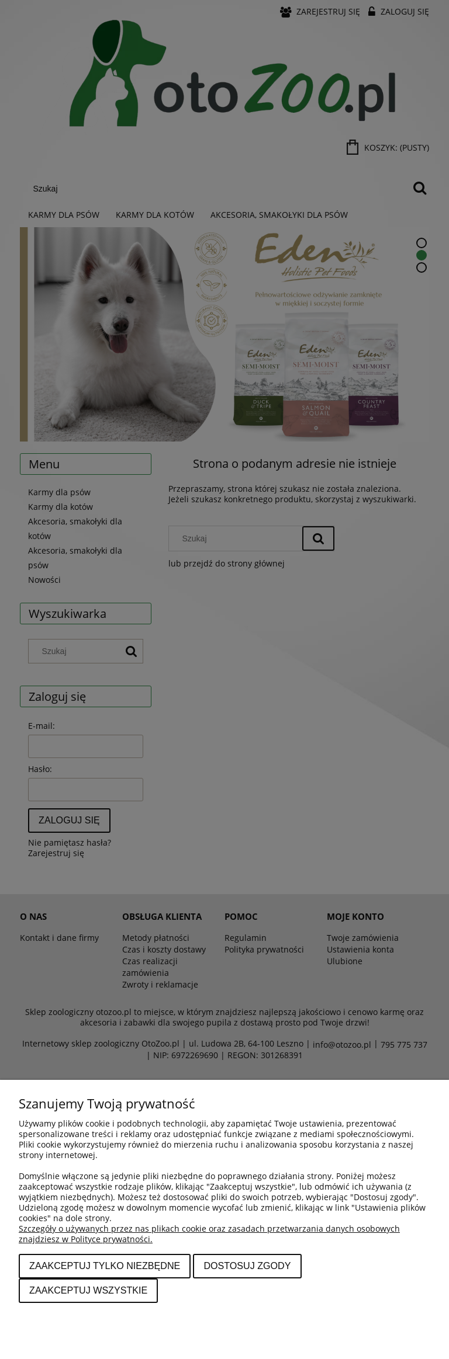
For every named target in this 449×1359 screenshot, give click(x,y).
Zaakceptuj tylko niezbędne (104, 1265)
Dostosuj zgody (247, 1265)
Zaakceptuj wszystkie (88, 1290)
